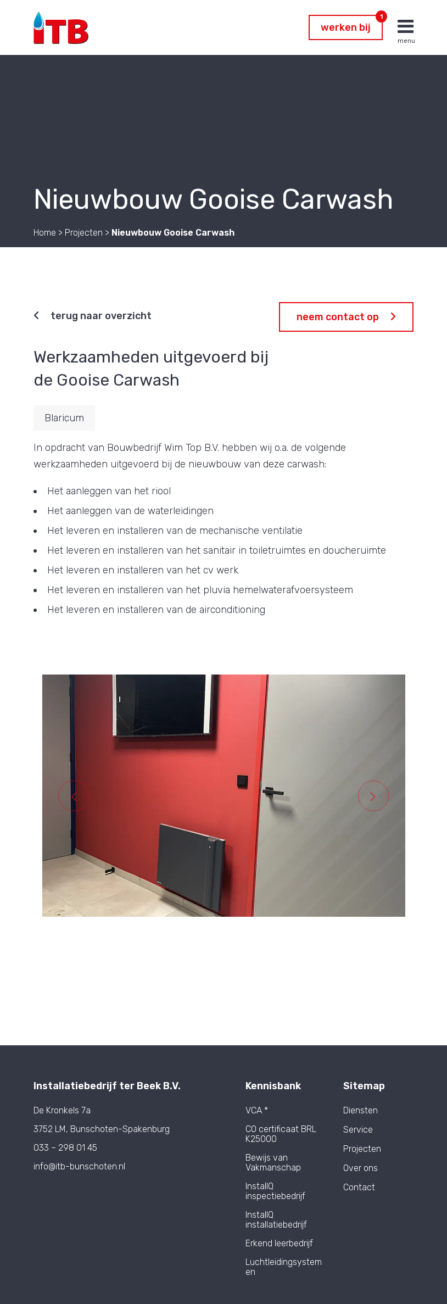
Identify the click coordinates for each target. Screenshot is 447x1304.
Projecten (362, 1149)
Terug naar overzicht (92, 316)
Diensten (360, 1111)
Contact (359, 1187)
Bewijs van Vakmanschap (273, 1162)
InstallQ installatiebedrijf (276, 1220)
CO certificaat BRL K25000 (280, 1134)
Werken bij (352, 24)
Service (358, 1130)
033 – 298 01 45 (65, 1148)
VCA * (256, 1110)
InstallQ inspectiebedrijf (275, 1191)
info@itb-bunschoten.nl (79, 1166)
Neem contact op (346, 317)
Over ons (360, 1168)
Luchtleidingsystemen (283, 1267)
